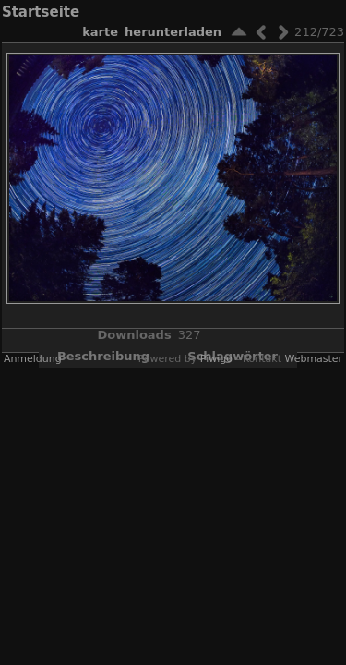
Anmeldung (33, 359)
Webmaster (313, 359)
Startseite (40, 12)
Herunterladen (173, 32)
